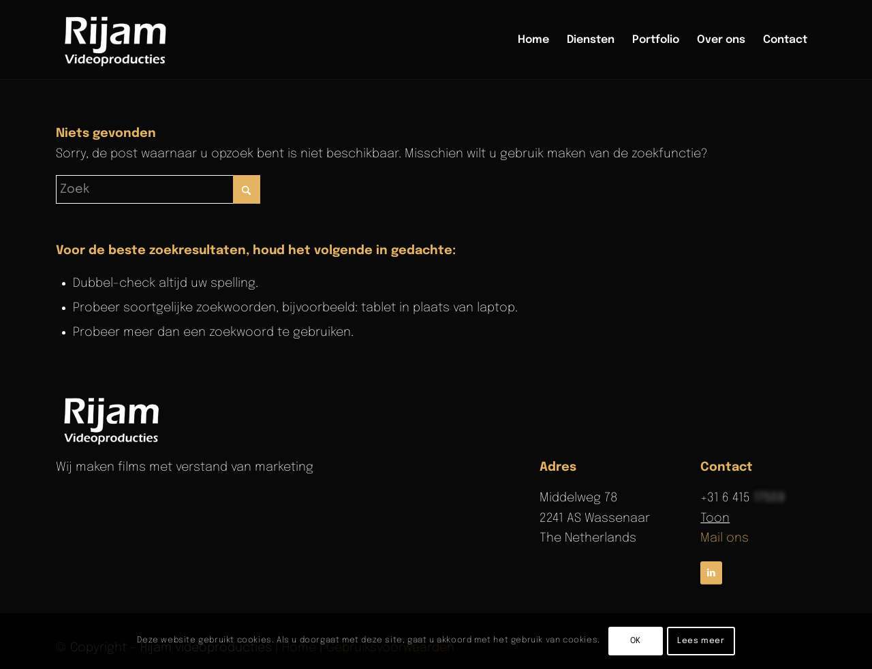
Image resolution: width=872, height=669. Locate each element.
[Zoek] (158, 189)
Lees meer (700, 641)
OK (635, 641)
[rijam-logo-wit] (114, 419)
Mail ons (724, 538)
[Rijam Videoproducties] (118, 40)
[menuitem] (533, 40)
